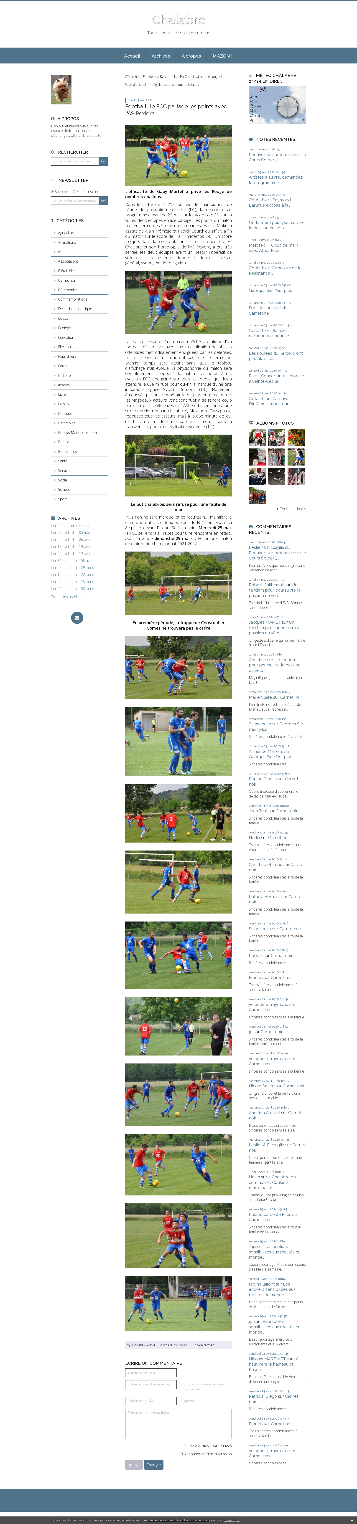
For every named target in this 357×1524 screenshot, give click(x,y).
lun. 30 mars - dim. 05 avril (71, 560)
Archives (161, 56)
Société (64, 489)
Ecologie (65, 327)
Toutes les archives (66, 597)
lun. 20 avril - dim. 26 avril (70, 539)
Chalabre (178, 19)
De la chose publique (75, 308)
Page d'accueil (135, 84)
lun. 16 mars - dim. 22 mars (72, 574)
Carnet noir (67, 280)
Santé (62, 460)
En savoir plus (232, 1520)
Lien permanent (141, 1345)
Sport (62, 498)
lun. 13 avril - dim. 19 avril (70, 546)
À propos (191, 56)
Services (64, 470)
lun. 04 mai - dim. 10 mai (70, 525)
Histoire (64, 375)
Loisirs (63, 403)
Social (63, 480)
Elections (65, 346)
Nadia (254, 837)
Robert (256, 955)
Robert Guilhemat (266, 584)
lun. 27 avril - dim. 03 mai (70, 532)
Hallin (254, 1177)
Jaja (252, 1246)
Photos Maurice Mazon (77, 432)
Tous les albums (293, 508)
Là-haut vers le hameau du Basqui (274, 1364)
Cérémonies (68, 289)
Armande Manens (266, 751)
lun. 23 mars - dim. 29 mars (72, 567)
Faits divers (67, 356)
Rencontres (67, 451)
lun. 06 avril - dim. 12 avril (70, 553)
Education (66, 337)
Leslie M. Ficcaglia (266, 547)
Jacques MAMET (265, 622)
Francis (256, 977)
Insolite (64, 384)
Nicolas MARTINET (267, 1359)
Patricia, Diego (263, 1396)
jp (250, 1031)
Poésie (63, 441)
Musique (65, 413)
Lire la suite (92, 135)
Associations (68, 261)
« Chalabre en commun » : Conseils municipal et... (272, 1182)
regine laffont (262, 1284)
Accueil (132, 56)
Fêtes (62, 365)
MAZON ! (222, 56)
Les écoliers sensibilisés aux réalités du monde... (275, 1252)
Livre (62, 394)
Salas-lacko (260, 723)
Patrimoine (67, 422)
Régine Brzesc (263, 778)
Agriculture (66, 232)
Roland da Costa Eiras (270, 1214)
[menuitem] (132, 55)
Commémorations (72, 299)
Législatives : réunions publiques (175, 84)
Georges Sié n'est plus (270, 290)
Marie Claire (260, 697)
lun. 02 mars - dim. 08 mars (72, 588)
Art (60, 251)
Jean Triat (258, 810)
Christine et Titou (265, 864)
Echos (63, 318)
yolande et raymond (268, 1004)
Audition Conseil (264, 1112)
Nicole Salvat (262, 1086)
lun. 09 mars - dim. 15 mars (72, 581)
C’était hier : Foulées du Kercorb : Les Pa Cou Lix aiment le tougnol (173, 76)
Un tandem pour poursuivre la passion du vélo (275, 590)
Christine (257, 659)
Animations (67, 242)
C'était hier (66, 270)
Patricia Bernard (264, 896)
